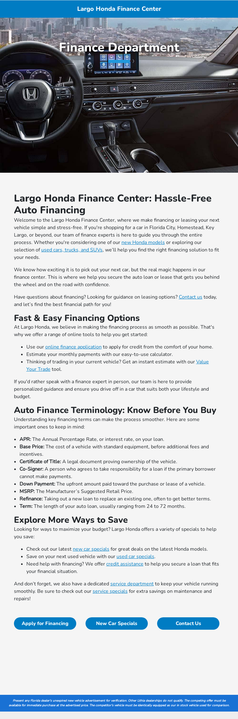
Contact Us (188, 623)
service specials (110, 591)
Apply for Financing (45, 623)
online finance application (73, 347)
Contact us (190, 297)
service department (132, 583)
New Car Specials (116, 623)
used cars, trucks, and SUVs (72, 249)
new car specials (91, 549)
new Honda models (143, 242)
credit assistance (124, 564)
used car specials (135, 556)
